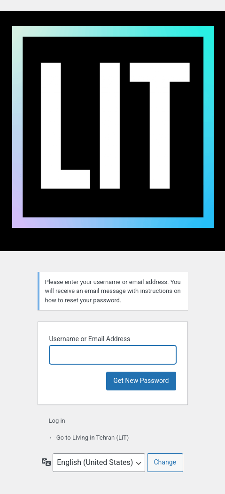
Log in (57, 420)
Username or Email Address (90, 339)
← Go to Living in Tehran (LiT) (89, 437)
